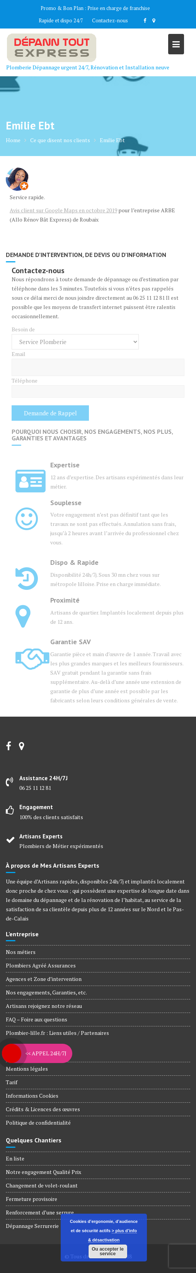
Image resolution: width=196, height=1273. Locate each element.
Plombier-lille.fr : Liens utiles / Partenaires (57, 1032)
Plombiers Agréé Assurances (41, 965)
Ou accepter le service (108, 1251)
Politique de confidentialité (38, 1122)
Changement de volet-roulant (42, 1185)
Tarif (11, 1082)
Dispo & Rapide (74, 562)
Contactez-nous (110, 20)
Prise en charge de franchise (118, 8)
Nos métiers (21, 952)
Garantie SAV (70, 641)
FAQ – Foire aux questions (36, 1019)
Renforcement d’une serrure (40, 1212)
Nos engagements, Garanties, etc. (46, 992)
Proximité (65, 600)
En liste (15, 1158)
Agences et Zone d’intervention (44, 978)
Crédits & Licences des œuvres (43, 1109)
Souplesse (66, 502)
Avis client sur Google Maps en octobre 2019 (63, 210)
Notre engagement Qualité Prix (43, 1172)
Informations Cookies (32, 1095)
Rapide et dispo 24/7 (61, 20)
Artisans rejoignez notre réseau (44, 1005)
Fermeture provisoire (31, 1198)
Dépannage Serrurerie (32, 1225)
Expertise (65, 464)
